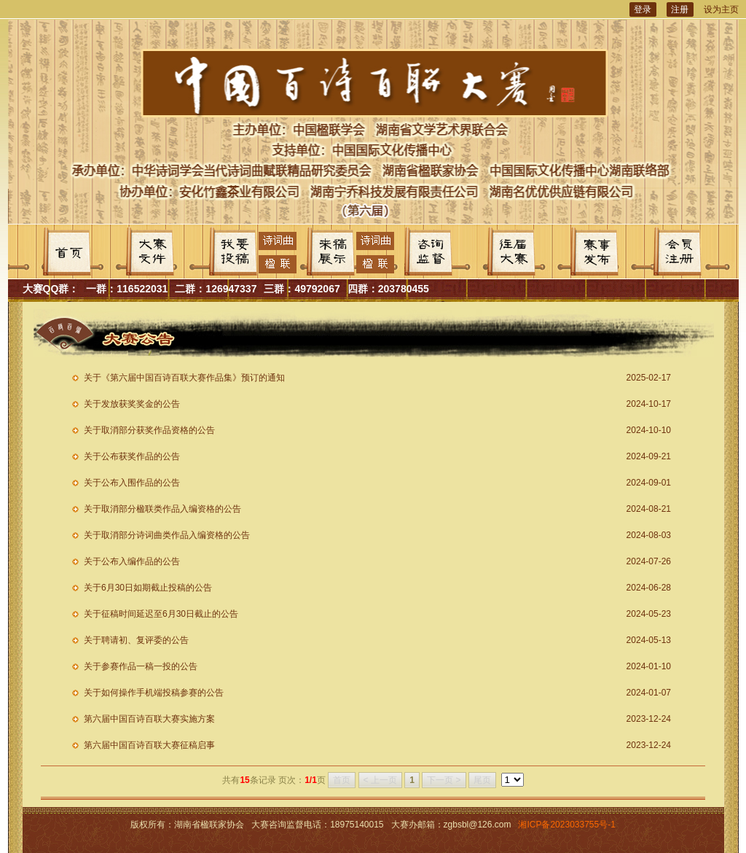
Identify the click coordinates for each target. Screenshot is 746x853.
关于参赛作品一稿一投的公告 (140, 666)
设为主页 (721, 9)
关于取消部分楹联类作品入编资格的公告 (162, 509)
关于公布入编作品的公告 (132, 561)
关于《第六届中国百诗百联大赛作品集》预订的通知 (184, 378)
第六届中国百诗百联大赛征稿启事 (149, 745)
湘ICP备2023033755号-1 (566, 824)
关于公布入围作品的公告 (132, 483)
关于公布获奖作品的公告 (132, 456)
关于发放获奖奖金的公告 (132, 404)
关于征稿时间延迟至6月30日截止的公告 (161, 614)
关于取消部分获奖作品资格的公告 (149, 430)
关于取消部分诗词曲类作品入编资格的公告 (167, 535)
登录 (642, 9)
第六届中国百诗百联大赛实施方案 (149, 719)
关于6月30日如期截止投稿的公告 (148, 588)
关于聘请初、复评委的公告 (136, 640)
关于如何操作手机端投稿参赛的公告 (154, 693)
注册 (679, 9)
